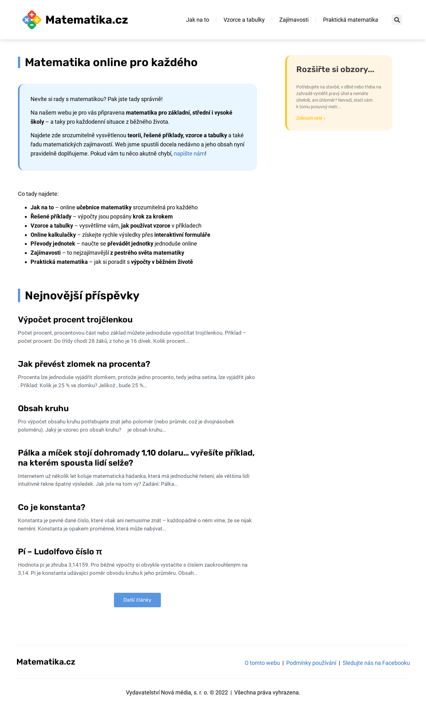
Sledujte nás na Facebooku (376, 663)
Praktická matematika (350, 19)
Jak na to (197, 19)
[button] (397, 19)
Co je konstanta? (51, 507)
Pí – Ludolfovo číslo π (61, 552)
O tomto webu (262, 663)
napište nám (189, 153)
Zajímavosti (294, 19)
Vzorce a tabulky (244, 19)
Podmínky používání (311, 663)
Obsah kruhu (43, 408)
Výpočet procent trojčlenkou (75, 320)
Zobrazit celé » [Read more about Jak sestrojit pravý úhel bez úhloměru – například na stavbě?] (311, 118)
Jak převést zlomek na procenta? (84, 364)
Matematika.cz (86, 19)
